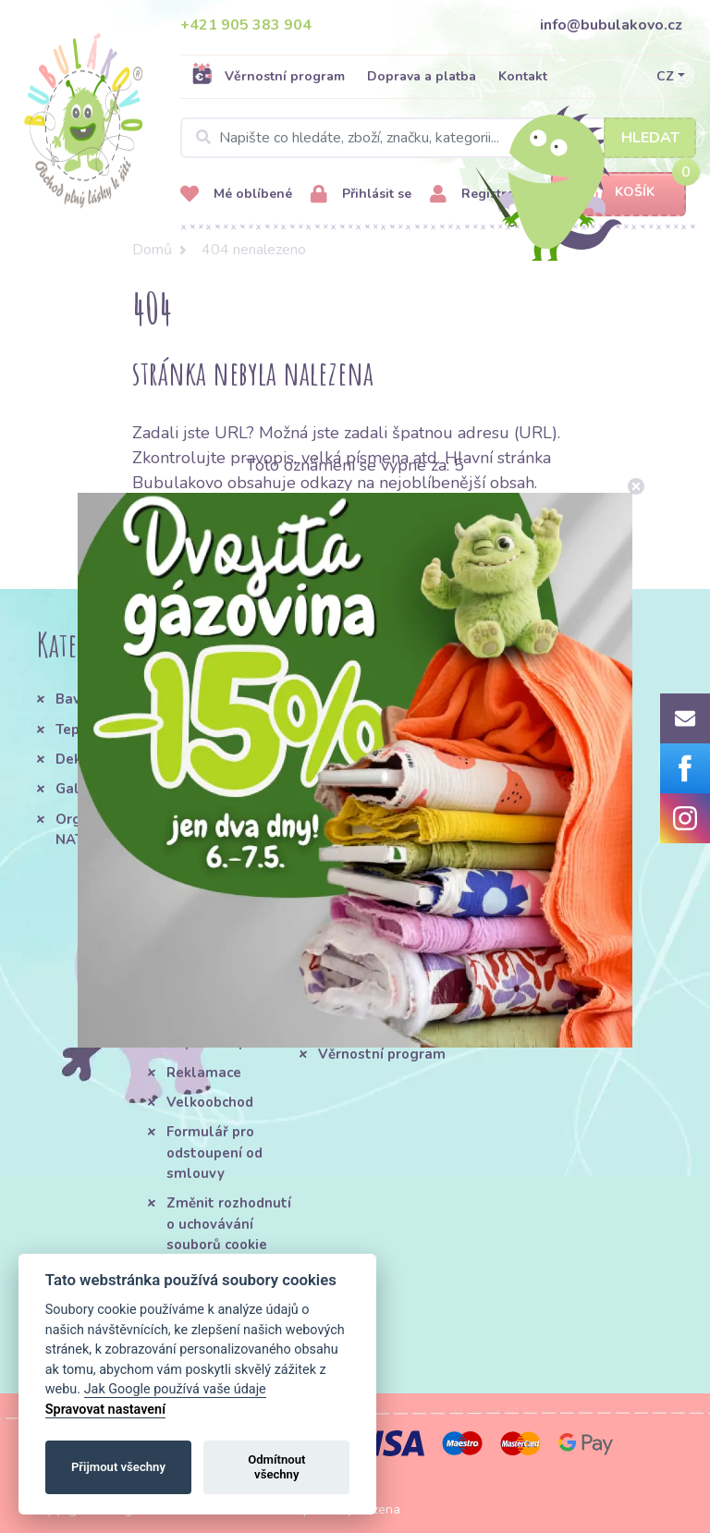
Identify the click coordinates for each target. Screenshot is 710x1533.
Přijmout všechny (118, 1467)
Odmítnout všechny (276, 1467)
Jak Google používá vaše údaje (175, 1389)
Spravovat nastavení (105, 1409)
